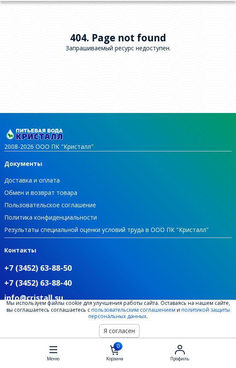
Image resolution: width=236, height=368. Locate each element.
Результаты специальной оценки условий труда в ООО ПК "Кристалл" (106, 230)
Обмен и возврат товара (40, 192)
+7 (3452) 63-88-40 (38, 283)
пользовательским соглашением (133, 309)
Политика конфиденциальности (50, 217)
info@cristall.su (33, 298)
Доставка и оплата (32, 180)
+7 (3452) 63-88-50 (38, 268)
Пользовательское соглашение (50, 205)
